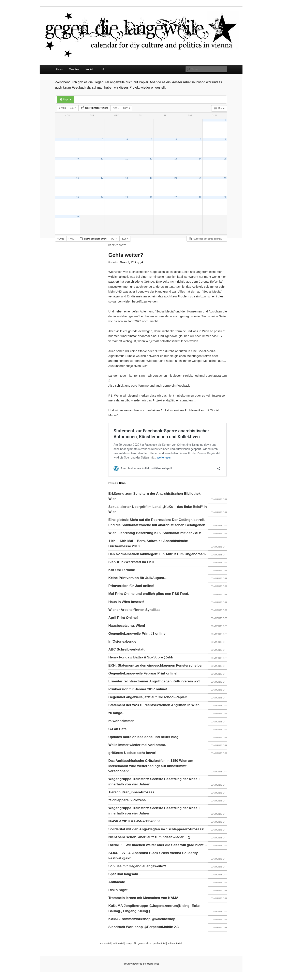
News (59, 69)
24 (102, 197)
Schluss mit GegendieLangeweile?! (137, 866)
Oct (116, 108)
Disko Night (117, 890)
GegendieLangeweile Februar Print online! (142, 673)
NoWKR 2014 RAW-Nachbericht (134, 821)
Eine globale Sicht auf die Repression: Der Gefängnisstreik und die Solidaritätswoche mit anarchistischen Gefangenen (156, 522)
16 (77, 178)
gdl (142, 262)
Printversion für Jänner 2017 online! (137, 689)
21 (200, 178)
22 (224, 178)
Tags (65, 99)
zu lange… (116, 713)
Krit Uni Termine (121, 570)
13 (175, 158)
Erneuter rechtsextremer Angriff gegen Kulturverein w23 (154, 681)
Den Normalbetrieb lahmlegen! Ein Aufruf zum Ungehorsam (157, 554)
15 (224, 158)
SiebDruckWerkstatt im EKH (131, 562)
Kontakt (90, 69)
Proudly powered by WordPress (141, 963)
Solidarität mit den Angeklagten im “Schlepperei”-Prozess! (156, 829)
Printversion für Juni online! (131, 586)
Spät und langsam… (124, 874)
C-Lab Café (117, 729)
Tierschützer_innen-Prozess (131, 792)
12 (151, 158)
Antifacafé (116, 882)
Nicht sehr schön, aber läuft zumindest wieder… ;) (149, 837)
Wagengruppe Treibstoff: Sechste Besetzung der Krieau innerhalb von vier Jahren (153, 781)
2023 (62, 108)
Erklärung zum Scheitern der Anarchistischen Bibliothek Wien (154, 496)
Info (103, 69)
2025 (127, 108)
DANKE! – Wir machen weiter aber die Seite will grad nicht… (157, 845)
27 (175, 197)
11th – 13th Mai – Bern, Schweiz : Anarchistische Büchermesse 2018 (148, 543)
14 (200, 158)
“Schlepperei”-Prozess (127, 800)
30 (77, 216)
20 (175, 178)
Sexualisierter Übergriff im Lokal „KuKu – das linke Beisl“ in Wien (157, 509)
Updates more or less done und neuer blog (143, 737)
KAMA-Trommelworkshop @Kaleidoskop (141, 919)
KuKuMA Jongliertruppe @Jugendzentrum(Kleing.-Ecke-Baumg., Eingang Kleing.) (154, 908)
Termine (74, 69)
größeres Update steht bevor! (132, 753)
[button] (207, 239)
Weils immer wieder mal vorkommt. (137, 745)
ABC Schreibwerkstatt (126, 649)
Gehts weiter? (125, 255)
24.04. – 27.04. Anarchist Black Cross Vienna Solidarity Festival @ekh (153, 855)
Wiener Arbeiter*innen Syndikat (134, 610)
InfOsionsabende (122, 641)
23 (77, 197)
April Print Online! (123, 618)
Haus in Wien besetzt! (126, 602)
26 (151, 197)
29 (224, 197)
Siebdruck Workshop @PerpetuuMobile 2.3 (143, 927)
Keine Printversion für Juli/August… (137, 578)
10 (102, 158)
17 (102, 178)
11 (126, 158)
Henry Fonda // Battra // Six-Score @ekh (140, 657)
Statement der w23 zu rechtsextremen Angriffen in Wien (153, 705)
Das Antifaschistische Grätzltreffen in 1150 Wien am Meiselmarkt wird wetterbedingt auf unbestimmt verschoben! (150, 766)
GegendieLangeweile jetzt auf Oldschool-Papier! (147, 697)
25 (126, 197)
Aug (73, 108)
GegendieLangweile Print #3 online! (137, 633)
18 (126, 178)
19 (151, 178)
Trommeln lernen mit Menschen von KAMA (143, 898)
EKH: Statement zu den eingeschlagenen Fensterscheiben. (156, 665)
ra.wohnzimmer (121, 721)
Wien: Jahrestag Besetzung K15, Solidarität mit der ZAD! (154, 533)
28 (200, 197)
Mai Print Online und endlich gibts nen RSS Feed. (148, 594)
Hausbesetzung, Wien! (126, 626)
